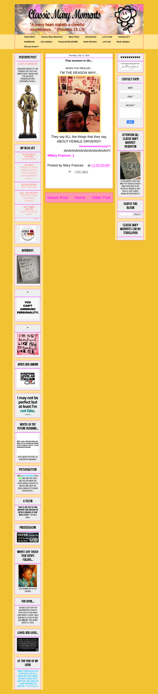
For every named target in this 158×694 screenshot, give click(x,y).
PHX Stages (28, 165)
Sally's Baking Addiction (29, 208)
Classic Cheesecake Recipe (29, 213)
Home (79, 197)
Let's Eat (107, 42)
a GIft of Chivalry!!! (27, 63)
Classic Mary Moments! (52, 37)
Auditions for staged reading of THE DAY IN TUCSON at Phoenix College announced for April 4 (29, 173)
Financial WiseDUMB (68, 42)
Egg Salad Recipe (29, 159)
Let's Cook (107, 37)
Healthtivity (29, 42)
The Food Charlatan (29, 184)
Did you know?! (31, 46)
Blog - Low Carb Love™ (29, 193)
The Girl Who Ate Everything (29, 155)
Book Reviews (90, 42)
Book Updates (123, 42)
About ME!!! (29, 37)
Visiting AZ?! (124, 37)
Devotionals (90, 37)
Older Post (101, 197)
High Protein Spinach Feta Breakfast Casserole (29, 198)
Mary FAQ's (74, 37)
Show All (36, 219)
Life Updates (46, 42)
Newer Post (57, 197)
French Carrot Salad (29, 187)
